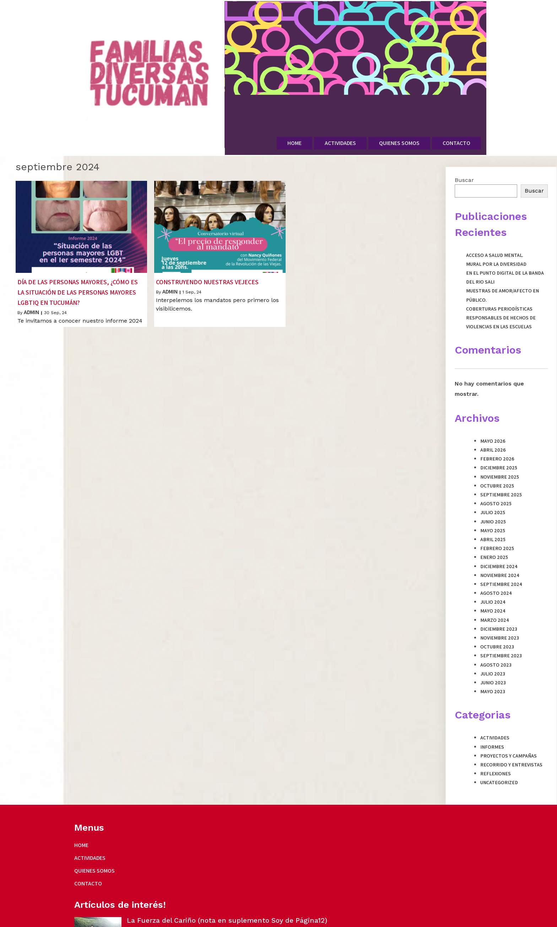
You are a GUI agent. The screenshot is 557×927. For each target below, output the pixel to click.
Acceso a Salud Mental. (494, 223)
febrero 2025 (497, 517)
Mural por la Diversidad (496, 233)
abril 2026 (493, 418)
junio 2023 (493, 651)
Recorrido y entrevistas (511, 733)
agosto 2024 (496, 562)
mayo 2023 (492, 660)
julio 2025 (492, 481)
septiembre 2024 (501, 553)
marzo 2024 (494, 588)
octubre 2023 (497, 615)
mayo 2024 (492, 579)
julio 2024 (492, 570)
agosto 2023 (496, 633)
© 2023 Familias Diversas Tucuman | (119, 919)
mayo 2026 (492, 409)
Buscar (464, 148)
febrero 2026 (497, 427)
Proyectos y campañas (508, 724)
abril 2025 (492, 508)
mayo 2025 (492, 499)
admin (31, 280)
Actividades (494, 706)
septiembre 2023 (501, 624)
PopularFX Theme (186, 919)
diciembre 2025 (498, 436)
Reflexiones (495, 742)
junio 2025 (493, 490)
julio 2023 (492, 642)
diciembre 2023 (498, 597)
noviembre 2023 (499, 606)
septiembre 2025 (501, 463)
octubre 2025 (497, 454)
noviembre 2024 (499, 543)
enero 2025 (494, 526)
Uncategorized (499, 751)
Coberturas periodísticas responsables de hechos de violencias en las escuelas (501, 286)
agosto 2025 (496, 472)
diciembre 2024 (499, 535)
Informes (492, 715)
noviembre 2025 (499, 445)
